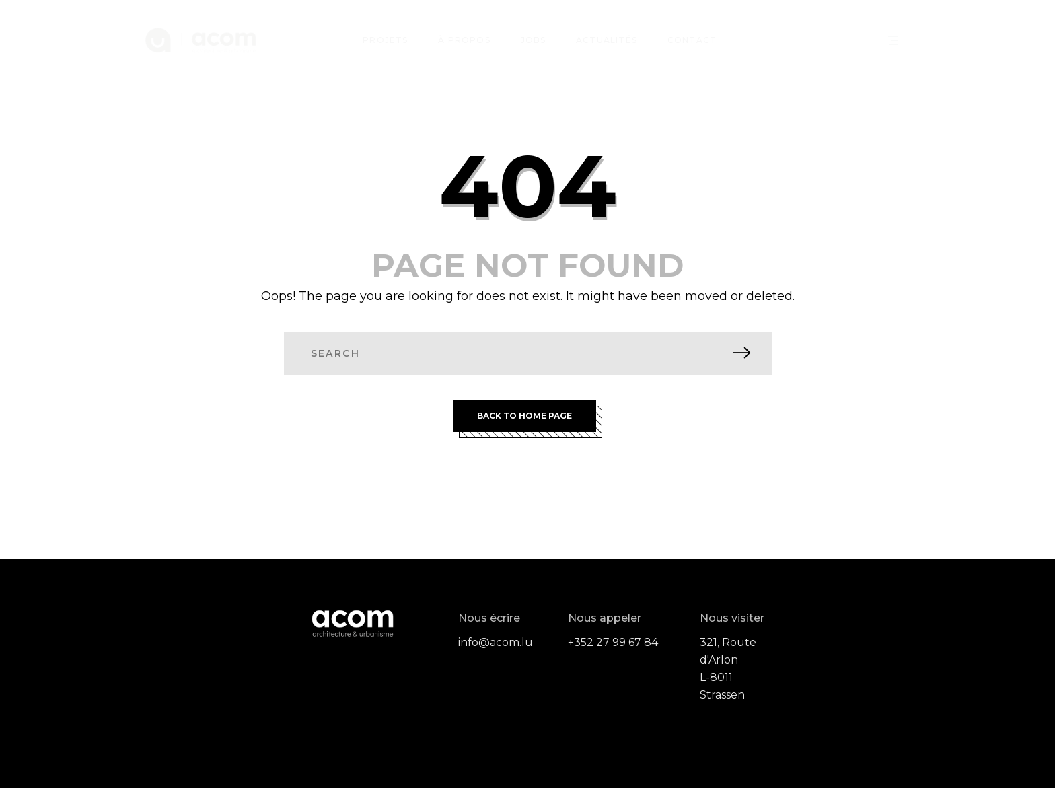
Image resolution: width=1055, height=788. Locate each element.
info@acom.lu (495, 642)
